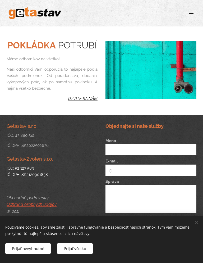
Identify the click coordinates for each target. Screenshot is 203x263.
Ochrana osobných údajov (32, 204)
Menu (191, 13)
